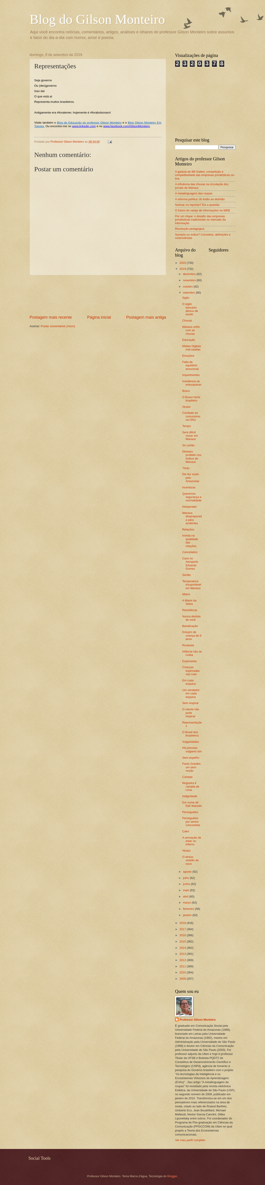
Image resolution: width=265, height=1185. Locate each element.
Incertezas (188, 487)
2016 (183, 935)
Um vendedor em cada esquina (190, 693)
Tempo (186, 426)
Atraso (186, 406)
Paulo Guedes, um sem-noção (191, 767)
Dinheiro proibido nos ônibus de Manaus (191, 457)
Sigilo (185, 297)
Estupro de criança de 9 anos (191, 635)
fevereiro (189, 908)
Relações (188, 529)
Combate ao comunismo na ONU (191, 416)
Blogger (172, 1176)
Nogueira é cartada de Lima (190, 786)
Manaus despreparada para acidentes (192, 518)
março (187, 902)
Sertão (186, 575)
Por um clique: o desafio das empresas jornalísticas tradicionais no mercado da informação (200, 220)
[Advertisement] (98, 295)
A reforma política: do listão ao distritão (200, 199)
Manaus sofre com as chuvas (191, 330)
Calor (185, 831)
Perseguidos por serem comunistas (191, 821)
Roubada (188, 645)
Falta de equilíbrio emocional (190, 365)
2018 (183, 923)
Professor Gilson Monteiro (198, 1019)
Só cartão (188, 445)
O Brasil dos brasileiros (190, 733)
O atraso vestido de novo (190, 860)
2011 (183, 966)
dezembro (190, 274)
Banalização (190, 626)
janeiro (187, 915)
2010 (183, 972)
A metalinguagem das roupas (193, 193)
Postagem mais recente (51, 317)
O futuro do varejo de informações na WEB (202, 210)
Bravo (186, 391)
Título (185, 468)
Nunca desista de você (191, 618)
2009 (183, 978)
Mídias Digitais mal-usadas (191, 347)
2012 (183, 960)
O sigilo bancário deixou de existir (190, 309)
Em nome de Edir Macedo (192, 804)
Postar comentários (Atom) (58, 326)
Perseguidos (190, 812)
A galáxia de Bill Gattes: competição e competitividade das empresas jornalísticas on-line (205, 175)
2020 (183, 262)
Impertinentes (191, 375)
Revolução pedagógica (189, 228)
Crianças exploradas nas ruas (191, 670)
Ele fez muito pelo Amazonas (190, 477)
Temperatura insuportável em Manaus (191, 585)
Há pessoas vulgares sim (192, 749)
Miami (186, 594)
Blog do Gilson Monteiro (97, 19)
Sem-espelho (190, 757)
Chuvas (187, 320)
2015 (183, 941)
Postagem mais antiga (146, 317)
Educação (188, 339)
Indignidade (189, 796)
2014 (183, 947)
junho (187, 884)
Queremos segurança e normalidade (191, 497)
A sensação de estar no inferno (191, 841)
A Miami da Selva (189, 602)
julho (186, 878)
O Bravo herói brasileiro (191, 398)
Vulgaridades (190, 741)
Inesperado (189, 506)
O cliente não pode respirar (190, 713)
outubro (188, 286)
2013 (183, 953)
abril (186, 896)
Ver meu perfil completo (190, 1140)
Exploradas (189, 661)
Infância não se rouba (192, 653)
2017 (183, 929)
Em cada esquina (189, 682)
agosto (187, 871)
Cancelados (189, 552)
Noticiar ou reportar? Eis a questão (197, 204)
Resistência (189, 610)
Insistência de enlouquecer (191, 383)
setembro (189, 292)
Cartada (187, 777)
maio (186, 890)
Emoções (188, 355)
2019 (183, 268)
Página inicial (99, 317)
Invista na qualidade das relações (190, 540)
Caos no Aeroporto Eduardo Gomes (190, 563)
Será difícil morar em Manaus (190, 436)
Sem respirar (190, 703)
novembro (190, 280)
